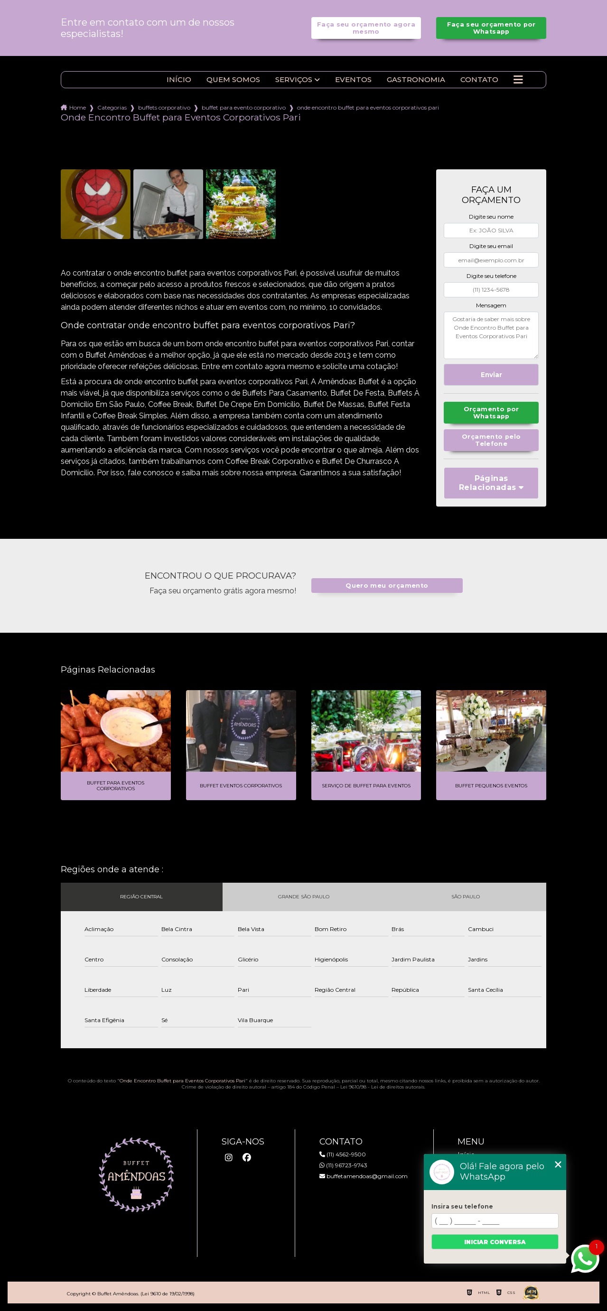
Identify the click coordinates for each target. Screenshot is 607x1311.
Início (179, 79)
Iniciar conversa (495, 1242)
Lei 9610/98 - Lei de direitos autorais (382, 1087)
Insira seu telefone (462, 1206)
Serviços (293, 79)
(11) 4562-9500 (342, 1154)
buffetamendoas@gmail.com (363, 1176)
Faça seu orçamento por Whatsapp (491, 28)
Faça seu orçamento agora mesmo (366, 28)
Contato (479, 79)
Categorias (112, 107)
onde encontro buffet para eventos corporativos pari (368, 107)
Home (77, 107)
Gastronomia (416, 79)
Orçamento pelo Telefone (491, 440)
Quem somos (233, 79)
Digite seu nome (491, 216)
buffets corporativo (164, 107)
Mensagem (491, 305)
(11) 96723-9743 (343, 1165)
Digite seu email (491, 245)
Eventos (353, 79)
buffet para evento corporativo (244, 107)
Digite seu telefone (491, 275)
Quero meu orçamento (387, 585)
